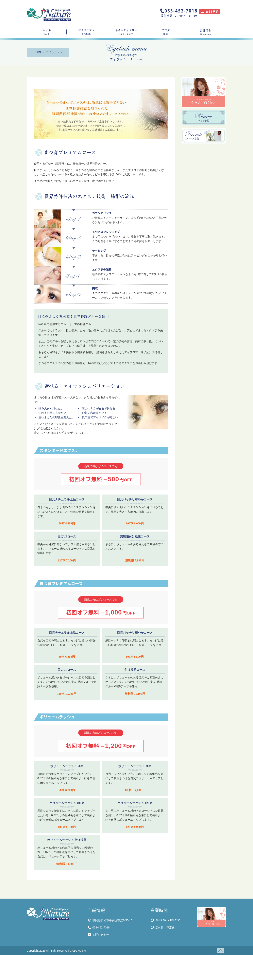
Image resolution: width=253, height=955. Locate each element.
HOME (38, 52)
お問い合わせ (101, 934)
